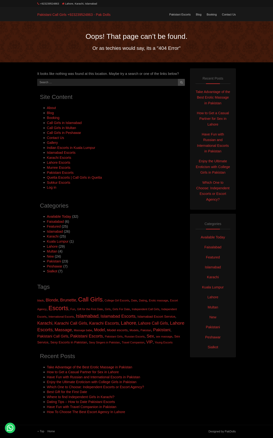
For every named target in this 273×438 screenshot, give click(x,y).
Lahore (52, 246)
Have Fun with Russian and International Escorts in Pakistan (93, 377)
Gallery (52, 143)
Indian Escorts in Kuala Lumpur (71, 148)
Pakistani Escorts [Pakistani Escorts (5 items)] (86, 336)
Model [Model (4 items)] (99, 330)
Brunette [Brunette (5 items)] (68, 300)
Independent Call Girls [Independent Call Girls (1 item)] (145, 309)
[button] (10, 428)
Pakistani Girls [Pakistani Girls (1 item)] (114, 336)
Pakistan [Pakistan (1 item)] (146, 330)
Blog (198, 14)
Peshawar (54, 266)
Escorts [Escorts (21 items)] (58, 308)
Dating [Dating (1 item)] (143, 300)
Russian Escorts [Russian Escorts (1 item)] (135, 336)
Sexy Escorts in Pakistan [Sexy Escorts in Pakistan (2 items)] (68, 342)
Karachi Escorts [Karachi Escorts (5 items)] (104, 323)
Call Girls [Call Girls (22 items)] (90, 299)
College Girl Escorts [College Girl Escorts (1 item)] (117, 300)
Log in (51, 187)
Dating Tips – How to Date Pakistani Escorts (81, 402)
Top (40, 431)
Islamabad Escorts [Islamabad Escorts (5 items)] (117, 316)
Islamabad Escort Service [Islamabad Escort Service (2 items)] (156, 316)
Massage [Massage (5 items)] (63, 329)
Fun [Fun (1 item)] (72, 309)
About (51, 108)
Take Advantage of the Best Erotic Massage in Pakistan (89, 367)
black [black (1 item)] (40, 300)
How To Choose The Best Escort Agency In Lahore (86, 412)
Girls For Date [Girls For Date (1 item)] (121, 309)
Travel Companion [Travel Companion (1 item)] (133, 342)
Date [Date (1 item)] (134, 300)
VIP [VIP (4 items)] (149, 342)
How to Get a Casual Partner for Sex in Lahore (83, 372)
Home (51, 431)
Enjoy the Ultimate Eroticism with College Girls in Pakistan (91, 382)
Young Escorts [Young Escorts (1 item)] (164, 342)
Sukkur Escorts (58, 182)
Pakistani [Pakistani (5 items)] (161, 329)
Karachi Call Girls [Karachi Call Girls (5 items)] (70, 323)
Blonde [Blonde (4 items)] (52, 300)
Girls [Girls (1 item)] (108, 309)
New (50, 256)
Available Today (59, 216)
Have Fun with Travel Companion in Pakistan (81, 407)
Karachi (53, 236)
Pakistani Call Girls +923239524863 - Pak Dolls (74, 15)
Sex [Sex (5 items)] (150, 336)
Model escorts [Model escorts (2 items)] (117, 330)
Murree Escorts (59, 167)
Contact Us (229, 14)
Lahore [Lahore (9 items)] (128, 323)
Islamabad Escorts (61, 152)
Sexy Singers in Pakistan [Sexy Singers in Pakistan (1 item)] (104, 342)
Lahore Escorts (58, 162)
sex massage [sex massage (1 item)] (164, 336)
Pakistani (54, 261)
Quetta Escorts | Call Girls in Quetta (74, 177)
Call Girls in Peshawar (64, 133)
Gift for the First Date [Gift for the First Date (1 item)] (90, 309)
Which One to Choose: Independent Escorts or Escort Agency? (95, 387)
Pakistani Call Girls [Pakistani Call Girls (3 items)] (52, 336)
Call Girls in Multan (61, 128)
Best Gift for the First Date (67, 392)
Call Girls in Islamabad (64, 123)
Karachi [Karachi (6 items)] (44, 323)
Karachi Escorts (59, 158)
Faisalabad (55, 221)
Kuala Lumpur (58, 241)
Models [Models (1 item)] (134, 330)
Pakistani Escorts (180, 14)
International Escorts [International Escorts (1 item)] (61, 316)
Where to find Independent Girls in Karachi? (80, 397)
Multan (52, 251)
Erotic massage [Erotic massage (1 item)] (158, 300)
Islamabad (55, 231)
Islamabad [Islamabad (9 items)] (87, 316)
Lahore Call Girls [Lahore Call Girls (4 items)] (153, 323)
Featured (54, 226)
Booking (212, 14)
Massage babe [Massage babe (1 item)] (83, 330)
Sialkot (52, 271)
